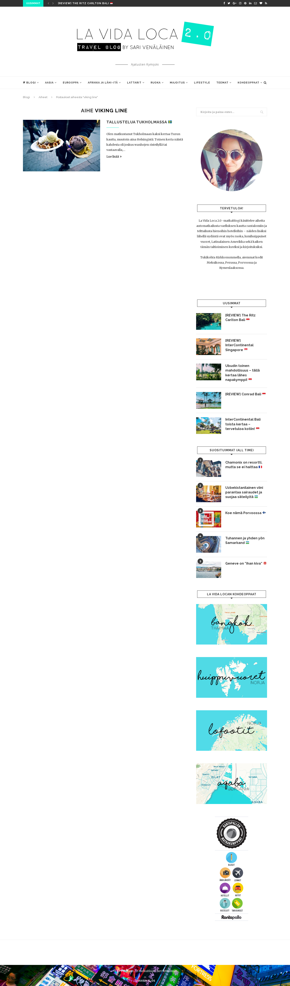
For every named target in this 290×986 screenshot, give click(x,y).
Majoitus (177, 82)
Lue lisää (114, 156)
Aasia (49, 82)
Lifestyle (202, 82)
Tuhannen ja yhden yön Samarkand (245, 540)
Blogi (29, 82)
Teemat (222, 82)
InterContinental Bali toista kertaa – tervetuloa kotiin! (243, 424)
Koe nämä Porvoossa (245, 513)
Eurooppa (71, 82)
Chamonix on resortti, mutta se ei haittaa (243, 464)
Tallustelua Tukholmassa (139, 122)
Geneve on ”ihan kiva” (246, 563)
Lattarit (134, 82)
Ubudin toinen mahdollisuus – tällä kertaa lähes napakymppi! (242, 373)
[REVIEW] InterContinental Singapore (239, 345)
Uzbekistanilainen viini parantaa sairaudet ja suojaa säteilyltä (244, 492)
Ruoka (156, 82)
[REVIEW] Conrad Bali (245, 394)
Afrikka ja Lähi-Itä (103, 82)
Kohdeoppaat (248, 82)
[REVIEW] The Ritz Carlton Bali (85, 3)
